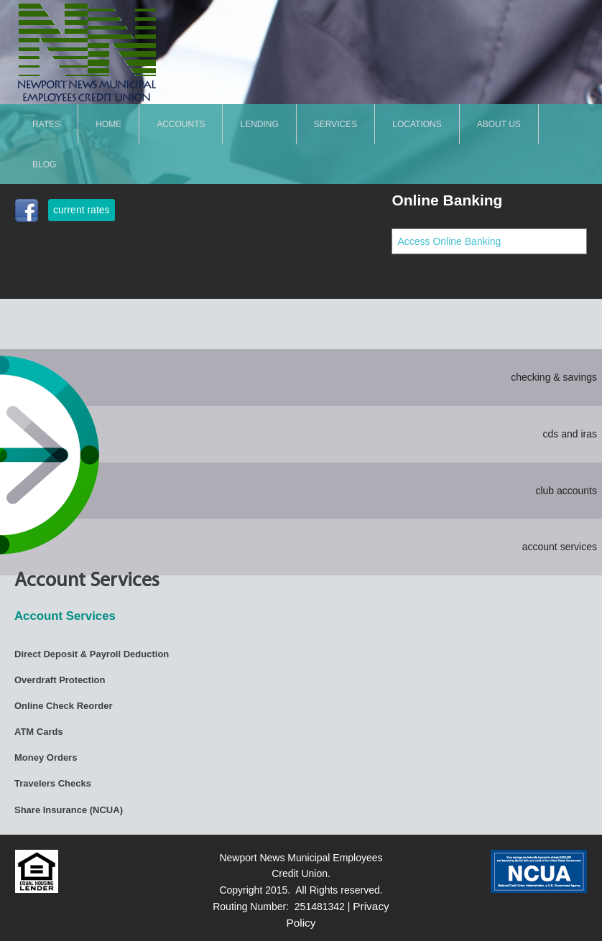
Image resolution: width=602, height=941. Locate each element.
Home (108, 124)
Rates (46, 124)
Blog (44, 164)
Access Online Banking (449, 241)
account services (559, 546)
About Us (499, 124)
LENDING (259, 124)
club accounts (566, 490)
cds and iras (570, 434)
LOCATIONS (416, 124)
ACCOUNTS (181, 124)
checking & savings (554, 377)
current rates (81, 209)
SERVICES (335, 124)
